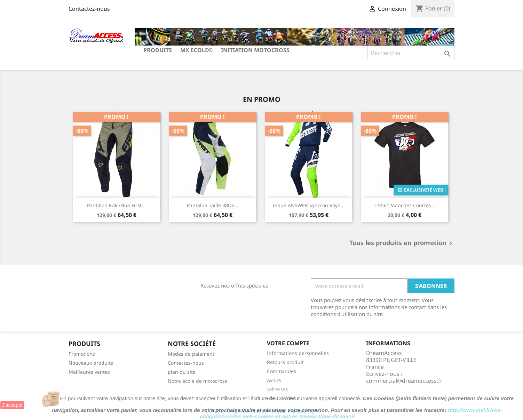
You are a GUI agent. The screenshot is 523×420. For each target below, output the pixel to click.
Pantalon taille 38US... (212, 205)
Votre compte (288, 343)
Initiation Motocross (255, 50)
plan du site (182, 372)
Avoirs (274, 380)
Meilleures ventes (89, 372)
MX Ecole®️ (196, 50)
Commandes (281, 371)
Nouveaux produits (91, 363)
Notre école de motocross (197, 381)
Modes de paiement (191, 353)
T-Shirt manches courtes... (404, 205)
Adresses (277, 389)
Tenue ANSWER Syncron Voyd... (308, 205)
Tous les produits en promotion (402, 243)
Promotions (82, 353)
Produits (157, 50)
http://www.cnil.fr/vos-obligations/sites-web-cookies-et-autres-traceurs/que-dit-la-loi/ (351, 413)
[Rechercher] (410, 53)
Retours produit (285, 362)
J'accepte (12, 405)
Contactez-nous (89, 9)
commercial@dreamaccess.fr (404, 381)
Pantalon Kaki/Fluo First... (116, 205)
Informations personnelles (298, 353)
